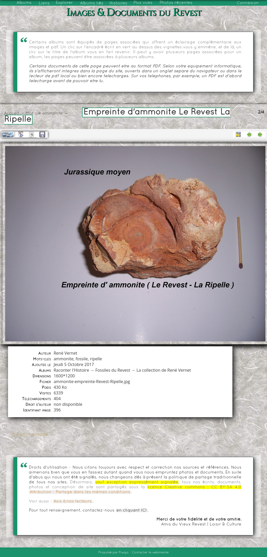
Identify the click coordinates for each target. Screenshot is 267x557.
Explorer (64, 3)
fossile (82, 359)
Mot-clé (33, 113)
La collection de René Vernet (163, 370)
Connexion (248, 3)
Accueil (11, 113)
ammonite (52, 113)
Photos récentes (176, 3)
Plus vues (143, 3)
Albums (24, 3)
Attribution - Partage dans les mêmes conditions (80, 492)
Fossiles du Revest (112, 370)
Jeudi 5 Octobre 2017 (74, 364)
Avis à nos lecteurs (73, 501)
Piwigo (124, 552)
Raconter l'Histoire (71, 370)
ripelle (96, 359)
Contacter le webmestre (150, 552)
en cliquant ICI (131, 510)
